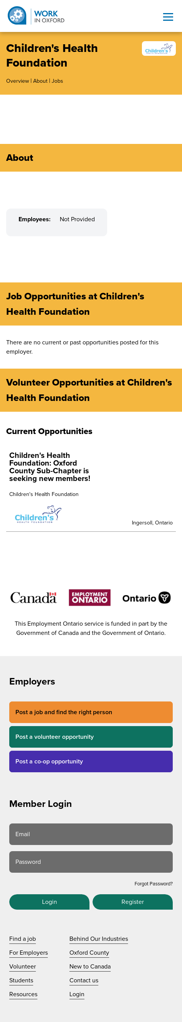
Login (49, 902)
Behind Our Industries (98, 939)
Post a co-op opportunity (49, 761)
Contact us (83, 980)
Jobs (57, 81)
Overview (17, 81)
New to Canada (90, 966)
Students (21, 980)
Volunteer (22, 966)
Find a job (22, 939)
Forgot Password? (154, 884)
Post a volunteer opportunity (54, 737)
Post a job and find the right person (63, 712)
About (40, 81)
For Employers (28, 953)
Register (132, 902)
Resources (23, 994)
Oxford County (89, 953)
